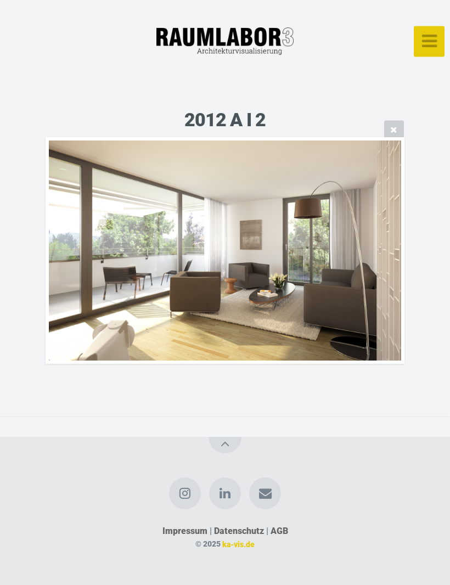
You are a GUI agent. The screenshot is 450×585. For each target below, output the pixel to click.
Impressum (184, 531)
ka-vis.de (238, 544)
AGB (279, 531)
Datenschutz (239, 531)
